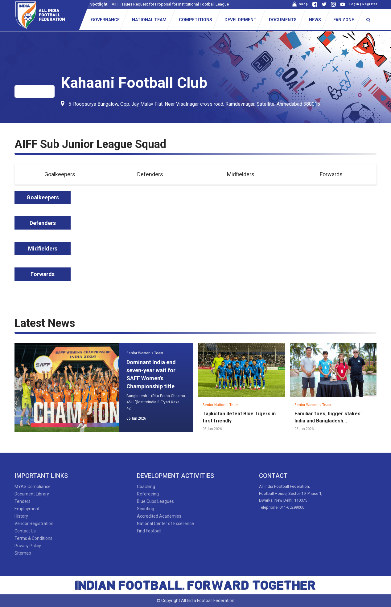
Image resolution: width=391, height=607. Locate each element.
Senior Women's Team (144, 353)
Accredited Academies (159, 516)
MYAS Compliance (32, 486)
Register (369, 4)
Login (354, 4)
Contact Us (25, 530)
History (21, 516)
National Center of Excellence (165, 523)
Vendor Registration (33, 523)
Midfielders (240, 174)
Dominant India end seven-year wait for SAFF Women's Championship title (151, 374)
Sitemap (22, 553)
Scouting (145, 508)
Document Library (31, 493)
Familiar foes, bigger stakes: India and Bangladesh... (328, 417)
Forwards (331, 174)
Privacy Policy (27, 545)
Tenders (22, 501)
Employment (26, 508)
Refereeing (148, 493)
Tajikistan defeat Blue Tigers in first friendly (239, 417)
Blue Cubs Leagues (155, 501)
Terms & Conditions (33, 538)
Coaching (146, 486)
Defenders (150, 174)
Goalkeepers (59, 174)
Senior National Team (220, 405)
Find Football (149, 530)
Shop (300, 4)
